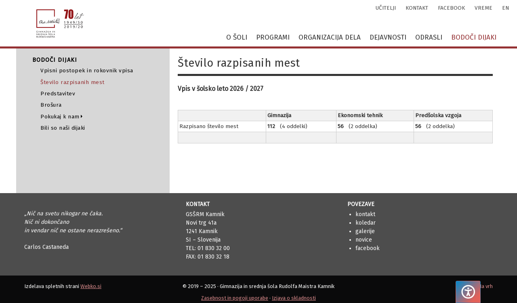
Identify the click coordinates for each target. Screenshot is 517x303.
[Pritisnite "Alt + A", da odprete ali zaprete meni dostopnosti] (468, 292)
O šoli (236, 37)
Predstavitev (57, 93)
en (505, 7)
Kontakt (365, 214)
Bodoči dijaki (473, 37)
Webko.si (90, 286)
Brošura (51, 104)
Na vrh (485, 286)
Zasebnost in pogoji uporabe (234, 298)
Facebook (367, 248)
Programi (273, 37)
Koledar (365, 222)
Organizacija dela (329, 37)
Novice (363, 239)
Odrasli (428, 37)
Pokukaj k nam (60, 116)
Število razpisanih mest (72, 82)
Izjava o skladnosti (294, 298)
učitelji (386, 7)
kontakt (417, 7)
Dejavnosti (388, 37)
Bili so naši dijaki (62, 127)
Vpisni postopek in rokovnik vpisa (86, 70)
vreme (483, 7)
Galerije (365, 231)
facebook (451, 7)
